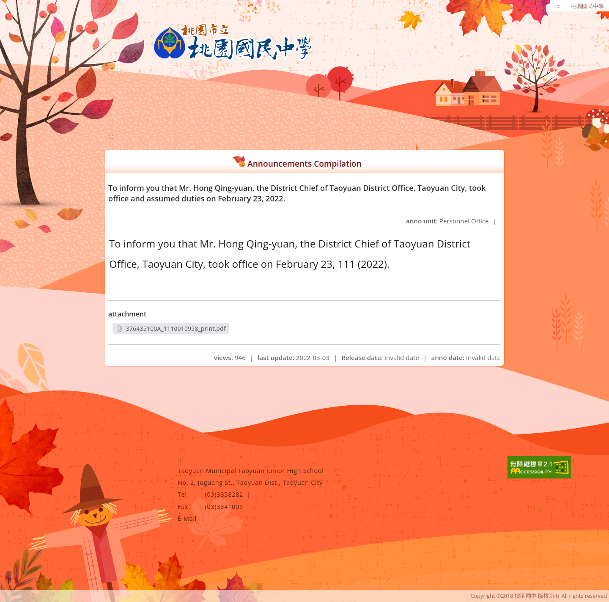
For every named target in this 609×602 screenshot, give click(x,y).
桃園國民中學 (587, 6)
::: (557, 6)
